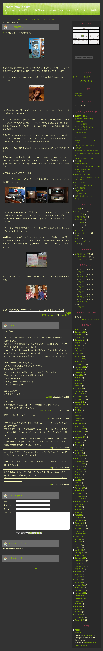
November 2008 (80, 528)
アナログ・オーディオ (82, 233)
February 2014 (80, 359)
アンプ (77, 228)
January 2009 (79, 523)
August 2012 (79, 407)
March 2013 (79, 388)
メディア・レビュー (82, 241)
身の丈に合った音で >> (45, 19)
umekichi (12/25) (82, 277)
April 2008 (78, 547)
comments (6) (53, 315)
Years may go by (17, 6)
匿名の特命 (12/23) (83, 297)
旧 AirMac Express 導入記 (84, 119)
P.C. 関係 (78, 209)
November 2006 (80, 593)
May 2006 (78, 609)
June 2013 (78, 380)
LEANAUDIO (79, 172)
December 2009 (80, 493)
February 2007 (80, 585)
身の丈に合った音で (82, 254)
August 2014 (79, 343)
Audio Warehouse (81, 164)
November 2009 (80, 496)
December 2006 (80, 590)
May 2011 (78, 448)
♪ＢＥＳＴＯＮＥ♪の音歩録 (84, 185)
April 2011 (78, 450)
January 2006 (79, 620)
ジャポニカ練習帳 (81, 124)
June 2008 (78, 542)
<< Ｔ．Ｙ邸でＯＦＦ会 (26, 19)
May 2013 (78, 383)
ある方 (18, 179)
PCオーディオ (80, 230)
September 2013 (80, 372)
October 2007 (79, 563)
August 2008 (79, 536)
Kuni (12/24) (81, 282)
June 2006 (78, 606)
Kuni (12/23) (81, 287)
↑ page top (36, 571)
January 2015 (79, 329)
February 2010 (80, 488)
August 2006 (79, 601)
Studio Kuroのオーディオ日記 (85, 158)
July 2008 (78, 539)
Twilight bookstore (90, 643)
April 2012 (78, 418)
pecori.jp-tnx (79, 93)
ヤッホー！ (79, 199)
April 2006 (78, 612)
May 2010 (78, 480)
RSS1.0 (77, 630)
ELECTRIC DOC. (81, 116)
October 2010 (79, 466)
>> (92, 28)
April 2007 (78, 580)
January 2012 (79, 426)
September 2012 (80, 405)
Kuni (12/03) (81, 307)
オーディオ (79, 220)
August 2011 (79, 440)
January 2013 (79, 394)
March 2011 (79, 453)
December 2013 (80, 364)
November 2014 (80, 335)
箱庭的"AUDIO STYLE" (83, 169)
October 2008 (79, 531)
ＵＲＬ (6, 509)
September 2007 (80, 566)
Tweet (68, 313)
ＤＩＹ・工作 (79, 214)
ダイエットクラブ (86, 81)
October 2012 (79, 402)
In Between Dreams (81, 135)
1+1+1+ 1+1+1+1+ (81, 138)
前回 (4, 33)
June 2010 (78, 477)
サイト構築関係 (80, 217)
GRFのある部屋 (80, 193)
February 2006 (80, 617)
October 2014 (79, 337)
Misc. (76, 244)
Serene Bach (87, 635)
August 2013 (79, 375)
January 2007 (79, 588)
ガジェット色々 (80, 211)
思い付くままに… (81, 183)
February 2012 (80, 423)
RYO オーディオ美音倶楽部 (84, 145)
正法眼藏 (78, 161)
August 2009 (79, 504)
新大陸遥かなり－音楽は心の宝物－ (87, 151)
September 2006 (80, 598)
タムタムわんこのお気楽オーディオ (87, 177)
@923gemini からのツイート (83, 77)
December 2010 (80, 461)
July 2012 (78, 410)
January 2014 (79, 362)
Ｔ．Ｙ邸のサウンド (17, 27)
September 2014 (80, 340)
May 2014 (78, 351)
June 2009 (78, 510)
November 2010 (80, 464)
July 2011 (78, 442)
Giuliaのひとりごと (81, 121)
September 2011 (80, 437)
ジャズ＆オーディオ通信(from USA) (87, 166)
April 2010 (78, 483)
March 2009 (79, 518)
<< (80, 28)
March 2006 (79, 615)
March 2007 (79, 582)
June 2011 (78, 445)
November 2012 (80, 399)
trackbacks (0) (64, 315)
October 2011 (79, 434)
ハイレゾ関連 (79, 222)
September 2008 (80, 534)
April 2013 (78, 386)
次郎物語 (78, 148)
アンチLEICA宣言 (81, 129)
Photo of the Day (80, 132)
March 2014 (79, 356)
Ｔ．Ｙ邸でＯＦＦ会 (82, 259)
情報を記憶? (21, 535)
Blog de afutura (80, 191)
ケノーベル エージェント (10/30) (88, 319)
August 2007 (79, 569)
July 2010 (78, 475)
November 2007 (80, 561)
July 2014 (78, 345)
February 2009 (80, 520)
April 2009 (78, 515)
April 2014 (78, 353)
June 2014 (78, 348)
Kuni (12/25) (81, 272)
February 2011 (80, 456)
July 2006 (78, 604)
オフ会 (43, 315)
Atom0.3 (78, 633)
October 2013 (79, 370)
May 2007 (78, 577)
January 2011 (79, 458)
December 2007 (80, 558)
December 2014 (80, 332)
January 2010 (79, 491)
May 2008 (78, 545)
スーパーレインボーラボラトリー (86, 127)
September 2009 (80, 501)
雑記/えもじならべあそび (83, 196)
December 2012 (80, 397)
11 (75, 38)
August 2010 (79, 472)
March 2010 (79, 485)
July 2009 (78, 507)
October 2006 (79, 596)
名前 (6, 501)
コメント (7, 513)
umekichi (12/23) (82, 302)
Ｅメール (7, 505)
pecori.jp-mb (79, 96)
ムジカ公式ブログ (81, 188)
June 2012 (78, 413)
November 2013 (80, 367)
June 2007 (78, 574)
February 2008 (80, 553)
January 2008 (79, 555)
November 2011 (80, 432)
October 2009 (79, 499)
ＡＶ (76, 236)
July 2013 (78, 378)
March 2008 (79, 550)
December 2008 (80, 526)
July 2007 (78, 571)
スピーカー (79, 225)
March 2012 (79, 421)
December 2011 (80, 429)
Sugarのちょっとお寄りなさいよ (86, 174)
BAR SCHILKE (80, 180)
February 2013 (80, 391)
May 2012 (78, 415)
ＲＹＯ (50, 418)
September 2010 (80, 469)
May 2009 (78, 512)
